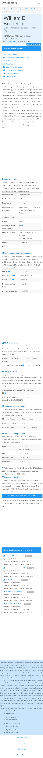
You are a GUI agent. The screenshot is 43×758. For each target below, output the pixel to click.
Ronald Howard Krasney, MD (18, 568)
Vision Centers (11, 720)
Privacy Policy (22, 755)
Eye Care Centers (12, 732)
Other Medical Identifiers (13, 67)
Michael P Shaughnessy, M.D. (18, 592)
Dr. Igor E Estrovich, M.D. (17, 604)
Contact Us (22, 749)
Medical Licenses (10, 61)
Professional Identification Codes (16, 57)
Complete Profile (10, 54)
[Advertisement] (21, 153)
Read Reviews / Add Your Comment (22, 496)
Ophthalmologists (12, 711)
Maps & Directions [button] (33, 44)
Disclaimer (21, 743)
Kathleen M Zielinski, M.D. (17, 556)
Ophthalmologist (16, 9)
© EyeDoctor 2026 (21, 738)
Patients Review (10, 76)
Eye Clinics (10, 713)
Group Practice (9, 64)
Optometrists (11, 717)
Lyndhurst (34, 9)
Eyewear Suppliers (12, 726)
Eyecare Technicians (13, 723)
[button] (22, 225)
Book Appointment (11, 73)
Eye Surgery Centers (13, 730)
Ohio (27, 9)
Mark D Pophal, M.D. (15, 580)
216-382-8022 (11, 42)
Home (5, 9)
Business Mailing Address (13, 70)
